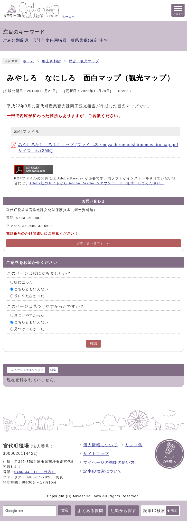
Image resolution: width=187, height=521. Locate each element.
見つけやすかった (29, 315)
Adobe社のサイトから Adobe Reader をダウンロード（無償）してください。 (96, 183)
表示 (174, 510)
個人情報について (100, 445)
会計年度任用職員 (50, 40)
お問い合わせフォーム (93, 243)
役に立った (23, 282)
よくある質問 (90, 511)
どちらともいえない (31, 289)
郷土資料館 (51, 61)
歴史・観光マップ (84, 61)
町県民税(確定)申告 (89, 40)
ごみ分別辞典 (16, 40)
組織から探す (124, 511)
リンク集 (133, 445)
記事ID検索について (102, 471)
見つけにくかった (29, 329)
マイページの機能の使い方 (109, 462)
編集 (53, 370)
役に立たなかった (29, 296)
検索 (64, 510)
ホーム (28, 61)
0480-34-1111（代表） (35, 472)
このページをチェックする (26, 370)
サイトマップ (96, 454)
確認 (93, 343)
